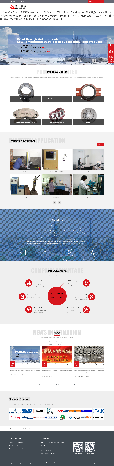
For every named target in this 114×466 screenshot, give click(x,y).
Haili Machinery (100, 463)
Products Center (56, 12)
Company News (52, 342)
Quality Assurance (68, 12)
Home (38, 12)
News (91, 12)
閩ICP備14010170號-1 (51, 463)
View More (100, 144)
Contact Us (100, 12)
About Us (45, 12)
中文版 (22, 1)
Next (74, 384)
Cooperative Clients (82, 12)
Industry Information (60, 342)
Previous (39, 384)
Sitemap (60, 463)
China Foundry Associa (27, 428)
